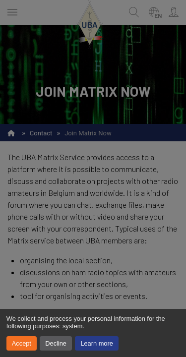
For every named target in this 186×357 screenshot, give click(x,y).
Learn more (96, 343)
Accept (21, 343)
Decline (55, 343)
